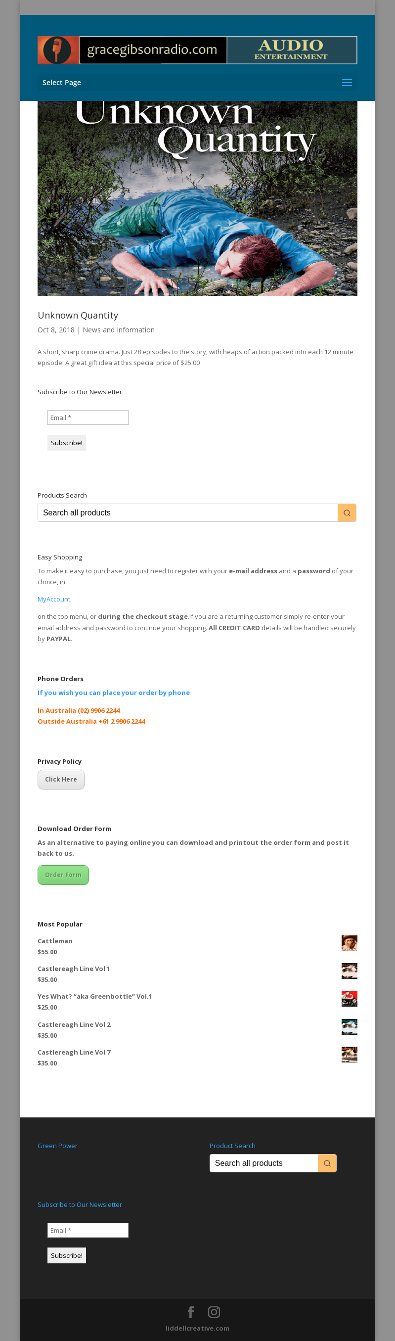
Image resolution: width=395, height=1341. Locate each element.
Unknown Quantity (78, 315)
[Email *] (88, 417)
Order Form (63, 875)
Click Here (61, 779)
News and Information (119, 329)
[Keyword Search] (188, 512)
